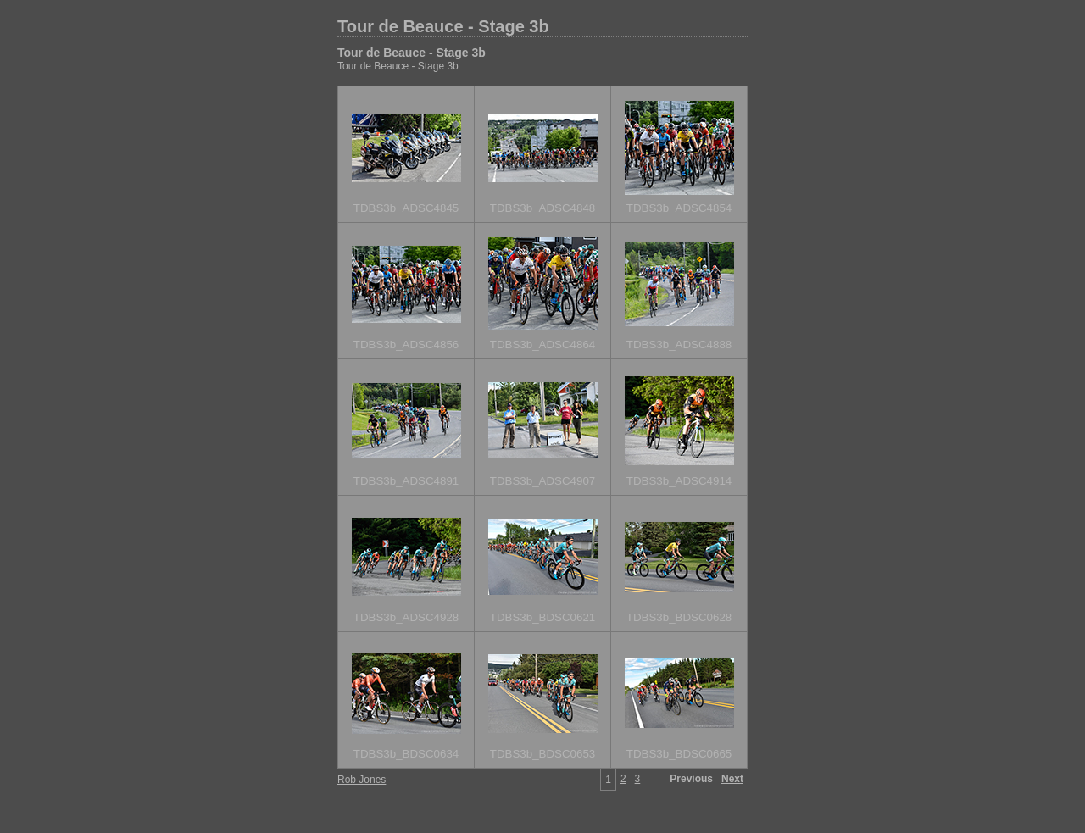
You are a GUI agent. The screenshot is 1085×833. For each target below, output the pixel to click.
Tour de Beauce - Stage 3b (443, 26)
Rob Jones (361, 780)
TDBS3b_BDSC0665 (679, 753)
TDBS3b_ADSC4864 (542, 344)
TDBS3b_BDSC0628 (679, 617)
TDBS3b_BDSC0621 (542, 617)
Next (732, 779)
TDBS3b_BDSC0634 (406, 753)
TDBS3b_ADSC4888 (679, 344)
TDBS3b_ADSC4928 (406, 617)
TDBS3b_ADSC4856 (406, 344)
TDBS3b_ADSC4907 (542, 481)
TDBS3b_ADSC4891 (406, 481)
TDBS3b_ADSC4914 (679, 481)
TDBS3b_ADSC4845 (406, 208)
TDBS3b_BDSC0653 (542, 753)
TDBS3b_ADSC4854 (679, 208)
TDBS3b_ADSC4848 (542, 208)
